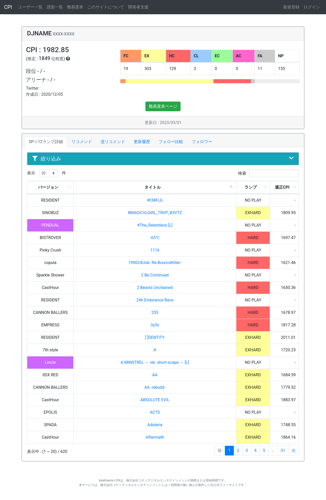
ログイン (312, 7)
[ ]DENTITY (155, 337)
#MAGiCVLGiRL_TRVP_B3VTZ (155, 212)
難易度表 (75, 7)
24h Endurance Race (154, 300)
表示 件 (46, 173)
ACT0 (155, 412)
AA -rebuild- (154, 387)
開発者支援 (138, 7)
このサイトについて (105, 7)
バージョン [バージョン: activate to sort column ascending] (48, 187)
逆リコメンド (113, 141)
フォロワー (202, 141)
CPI (8, 7)
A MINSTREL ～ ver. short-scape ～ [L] (154, 362)
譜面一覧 (55, 7)
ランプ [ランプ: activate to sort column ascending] (250, 187)
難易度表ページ (163, 106)
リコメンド (82, 141)
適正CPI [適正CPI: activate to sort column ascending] (282, 187)
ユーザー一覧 (30, 7)
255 (154, 312)
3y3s (155, 325)
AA (155, 374)
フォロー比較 (171, 141)
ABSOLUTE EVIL (154, 399)
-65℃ (155, 237)
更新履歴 (142, 141)
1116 (154, 250)
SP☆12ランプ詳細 (46, 141)
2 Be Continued (155, 275)
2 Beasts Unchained (155, 287)
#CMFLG (155, 200)
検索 (268, 173)
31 (283, 450)
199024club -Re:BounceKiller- (154, 262)
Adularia (154, 424)
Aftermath (155, 437)
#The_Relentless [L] (155, 225)
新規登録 (291, 7)
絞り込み (163, 159)
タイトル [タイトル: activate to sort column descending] (152, 187)
